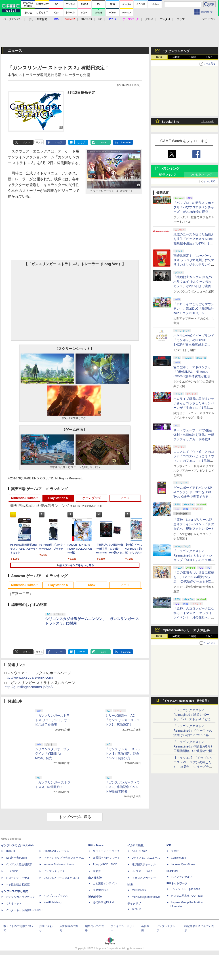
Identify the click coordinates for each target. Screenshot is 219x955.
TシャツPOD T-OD (105, 864)
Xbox (91, 585)
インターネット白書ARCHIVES (24, 910)
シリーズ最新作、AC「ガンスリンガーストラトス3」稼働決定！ (122, 720)
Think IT (10, 851)
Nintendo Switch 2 (24, 498)
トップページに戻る (75, 817)
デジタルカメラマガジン (20, 896)
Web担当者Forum (16, 857)
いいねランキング (201, 174)
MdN (130, 884)
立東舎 (97, 871)
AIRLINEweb (139, 851)
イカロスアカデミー (144, 877)
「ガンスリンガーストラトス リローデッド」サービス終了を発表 (52, 720)
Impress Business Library (59, 864)
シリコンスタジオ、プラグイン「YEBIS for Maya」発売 (52, 753)
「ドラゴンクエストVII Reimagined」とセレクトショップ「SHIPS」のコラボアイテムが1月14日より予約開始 (193, 560)
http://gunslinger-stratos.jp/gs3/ (28, 687)
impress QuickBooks (183, 864)
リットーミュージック (106, 851)
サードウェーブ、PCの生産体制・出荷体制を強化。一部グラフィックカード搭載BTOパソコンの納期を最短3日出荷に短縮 (193, 439)
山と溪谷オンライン (105, 883)
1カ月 (209, 57)
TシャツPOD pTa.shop (185, 889)
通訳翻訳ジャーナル (144, 864)
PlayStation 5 (58, 498)
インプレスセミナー (56, 871)
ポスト (26, 142)
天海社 (175, 851)
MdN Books (139, 890)
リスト (39, 142)
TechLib (136, 909)
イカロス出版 (135, 845)
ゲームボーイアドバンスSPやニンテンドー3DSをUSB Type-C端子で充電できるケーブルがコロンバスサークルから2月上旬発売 (193, 496)
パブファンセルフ (181, 876)
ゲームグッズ (91, 498)
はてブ (81, 142)
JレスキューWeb (142, 871)
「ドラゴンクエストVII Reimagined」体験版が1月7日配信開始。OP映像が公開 (192, 746)
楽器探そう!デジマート (106, 857)
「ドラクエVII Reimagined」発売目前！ (186, 700)
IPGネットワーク (176, 883)
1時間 (159, 57)
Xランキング (170, 168)
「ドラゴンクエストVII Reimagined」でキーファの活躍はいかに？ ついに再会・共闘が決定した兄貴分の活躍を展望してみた (193, 735)
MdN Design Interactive (146, 896)
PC (100, 19)
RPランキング (167, 174)
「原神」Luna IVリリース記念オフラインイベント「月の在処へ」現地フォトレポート (193, 524)
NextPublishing (52, 902)
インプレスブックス (56, 895)
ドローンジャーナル (18, 877)
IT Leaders (12, 871)
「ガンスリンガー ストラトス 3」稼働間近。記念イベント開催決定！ (123, 753)
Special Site (170, 121)
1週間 (192, 57)
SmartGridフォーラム (56, 851)
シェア (59, 142)
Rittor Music (96, 845)
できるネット (14, 903)
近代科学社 (95, 896)
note (103, 142)
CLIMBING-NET (102, 890)
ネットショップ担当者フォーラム (64, 857)
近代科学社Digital (103, 902)
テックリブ (134, 903)
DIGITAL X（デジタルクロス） (62, 877)
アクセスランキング (176, 51)
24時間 (176, 57)
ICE (168, 845)
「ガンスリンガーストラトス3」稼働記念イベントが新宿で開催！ (122, 787)
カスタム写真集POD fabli (187, 895)
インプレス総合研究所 (19, 864)
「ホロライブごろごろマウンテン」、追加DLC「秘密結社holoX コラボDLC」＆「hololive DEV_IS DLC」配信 (193, 313)
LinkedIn (126, 142)
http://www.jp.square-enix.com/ (28, 677)
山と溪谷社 (95, 877)
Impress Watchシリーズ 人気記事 (186, 630)
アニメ (125, 498)
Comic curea (178, 857)
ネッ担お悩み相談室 (18, 884)
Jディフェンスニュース (146, 857)
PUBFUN (172, 871)
